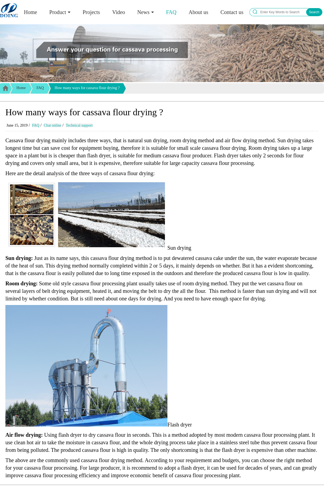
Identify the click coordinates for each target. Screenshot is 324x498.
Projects (91, 12)
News (143, 12)
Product (57, 12)
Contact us (231, 12)
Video (118, 12)
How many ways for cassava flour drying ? (87, 88)
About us (198, 12)
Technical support (79, 125)
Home (30, 12)
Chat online (52, 125)
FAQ (171, 12)
